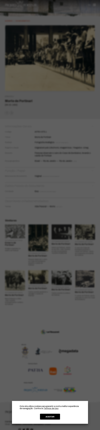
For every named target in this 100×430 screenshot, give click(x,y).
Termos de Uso (51, 408)
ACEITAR (50, 417)
